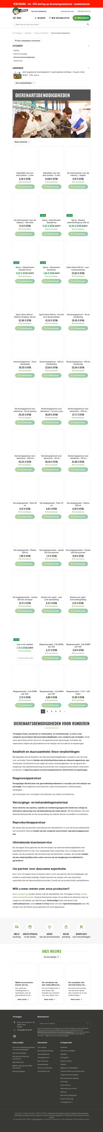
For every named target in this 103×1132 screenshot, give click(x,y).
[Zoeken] (88, 24)
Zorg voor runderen (41, 33)
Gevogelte (64, 1057)
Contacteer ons (44, 1071)
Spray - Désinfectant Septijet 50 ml (25, 268)
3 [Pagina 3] (51, 711)
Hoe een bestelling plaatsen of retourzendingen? (24, 1048)
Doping (16, 50)
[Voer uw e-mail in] (64, 1023)
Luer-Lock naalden (25, 644)
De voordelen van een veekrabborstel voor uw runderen (51, 983)
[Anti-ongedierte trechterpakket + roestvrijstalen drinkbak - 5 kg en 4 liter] (17, 75)
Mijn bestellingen (19, 1053)
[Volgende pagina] (64, 711)
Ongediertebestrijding (69, 1075)
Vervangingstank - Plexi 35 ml (25, 504)
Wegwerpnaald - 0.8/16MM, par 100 (51, 645)
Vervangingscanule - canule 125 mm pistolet (51, 551)
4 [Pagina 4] (55, 711)
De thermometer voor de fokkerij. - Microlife (25, 221)
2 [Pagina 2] (47, 711)
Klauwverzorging (20, 54)
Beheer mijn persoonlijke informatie (22, 1067)
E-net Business (37, 1119)
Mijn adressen (18, 1062)
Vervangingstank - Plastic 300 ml (25, 551)
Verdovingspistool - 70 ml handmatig (24, 363)
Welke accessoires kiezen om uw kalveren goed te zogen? (24, 983)
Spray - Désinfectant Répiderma (51, 221)
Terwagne (17, 33)
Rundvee (28, 33)
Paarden (63, 1054)
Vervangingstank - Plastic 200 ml (78, 504)
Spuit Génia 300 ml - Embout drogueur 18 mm (25, 315)
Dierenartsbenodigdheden (24, 57)
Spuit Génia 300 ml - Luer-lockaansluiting (78, 268)
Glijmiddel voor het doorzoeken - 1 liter (25, 174)
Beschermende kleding (69, 1078)
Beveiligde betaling (45, 1051)
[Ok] (88, 1023)
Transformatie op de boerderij (72, 1071)
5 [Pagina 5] (60, 711)
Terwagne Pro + (66, 1102)
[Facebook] (15, 1036)
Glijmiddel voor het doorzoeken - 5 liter (51, 174)
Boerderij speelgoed (68, 1095)
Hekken (63, 1064)
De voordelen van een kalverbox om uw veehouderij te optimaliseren (78, 983)
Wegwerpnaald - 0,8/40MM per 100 (78, 645)
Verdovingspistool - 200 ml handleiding (51, 363)
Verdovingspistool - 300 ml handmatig (78, 363)
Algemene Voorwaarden (79, 1113)
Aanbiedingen (18, 68)
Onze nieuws (51, 951)
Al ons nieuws (50, 957)
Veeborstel (17, 61)
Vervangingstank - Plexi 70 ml (51, 504)
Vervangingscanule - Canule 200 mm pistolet (78, 551)
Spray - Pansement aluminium (51, 268)
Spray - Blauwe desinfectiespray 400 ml (78, 221)
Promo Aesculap (66, 1099)
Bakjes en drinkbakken (69, 1068)
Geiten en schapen (67, 1051)
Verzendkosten (44, 1054)
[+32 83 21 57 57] (84, 11)
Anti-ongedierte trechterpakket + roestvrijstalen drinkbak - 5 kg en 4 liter (53, 72)
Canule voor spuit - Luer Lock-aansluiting (51, 598)
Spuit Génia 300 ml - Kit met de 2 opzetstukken (51, 315)
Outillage (64, 1081)
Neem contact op (20, 894)
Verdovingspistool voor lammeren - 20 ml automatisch (51, 457)
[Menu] (17, 18)
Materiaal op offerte (68, 1088)
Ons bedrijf (42, 1047)
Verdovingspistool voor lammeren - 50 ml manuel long (25, 410)
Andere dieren (66, 1061)
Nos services (43, 1061)
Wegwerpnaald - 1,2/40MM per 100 (51, 692)
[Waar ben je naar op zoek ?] (52, 24)
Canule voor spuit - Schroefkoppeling (78, 598)
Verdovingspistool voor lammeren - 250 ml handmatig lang (24, 457)
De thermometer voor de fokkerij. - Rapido (78, 174)
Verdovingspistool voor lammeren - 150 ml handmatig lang (78, 410)
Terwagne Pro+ (44, 1057)
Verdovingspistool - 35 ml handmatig (78, 315)
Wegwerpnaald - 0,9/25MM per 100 (25, 692)
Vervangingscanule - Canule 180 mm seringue (25, 598)
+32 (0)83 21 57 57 (24, 1030)
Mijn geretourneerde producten (21, 1057)
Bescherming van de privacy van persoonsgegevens (56, 1032)
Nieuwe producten (45, 1068)
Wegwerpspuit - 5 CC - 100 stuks (78, 692)
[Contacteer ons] (67, 11)
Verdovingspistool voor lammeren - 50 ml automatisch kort (78, 457)
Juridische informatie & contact (59, 1113)
